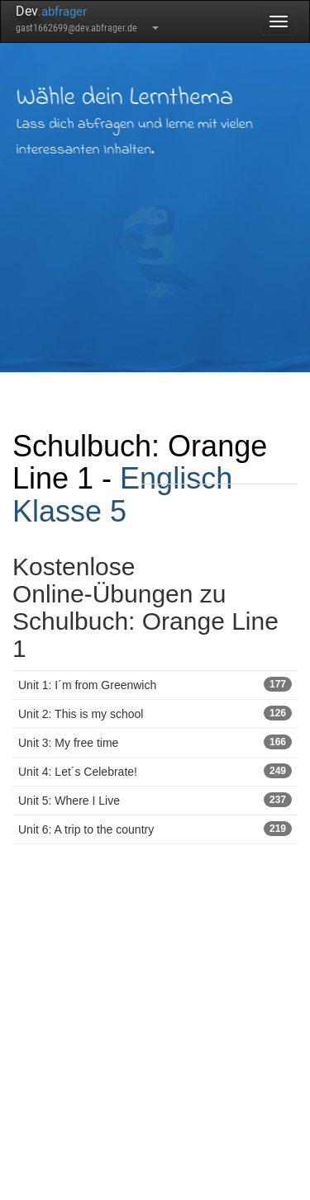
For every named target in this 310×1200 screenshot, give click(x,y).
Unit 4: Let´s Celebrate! (155, 770)
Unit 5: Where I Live (155, 799)
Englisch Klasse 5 (122, 494)
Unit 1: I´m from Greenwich (155, 684)
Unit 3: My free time (155, 742)
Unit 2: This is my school (155, 713)
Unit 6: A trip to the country (155, 828)
